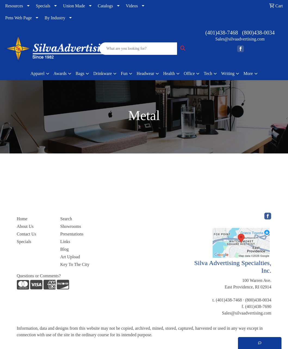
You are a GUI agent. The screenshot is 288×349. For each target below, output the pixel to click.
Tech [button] (208, 73)
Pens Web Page (18, 17)
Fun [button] (124, 73)
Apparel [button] (37, 73)
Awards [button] (60, 73)
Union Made (74, 6)
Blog (64, 249)
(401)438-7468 (221, 33)
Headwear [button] (145, 73)
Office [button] (189, 73)
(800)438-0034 (258, 33)
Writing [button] (227, 73)
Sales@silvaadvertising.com (240, 39)
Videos (132, 6)
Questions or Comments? (39, 275)
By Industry (55, 17)
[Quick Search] (138, 48)
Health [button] (169, 73)
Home (22, 218)
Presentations (71, 234)
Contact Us (26, 234)
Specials (43, 6)
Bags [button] (80, 73)
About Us (25, 226)
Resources (14, 6)
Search (66, 218)
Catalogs (105, 6)
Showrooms (70, 226)
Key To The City (74, 264)
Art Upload (70, 256)
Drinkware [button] (102, 73)
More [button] (248, 73)
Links (65, 241)
